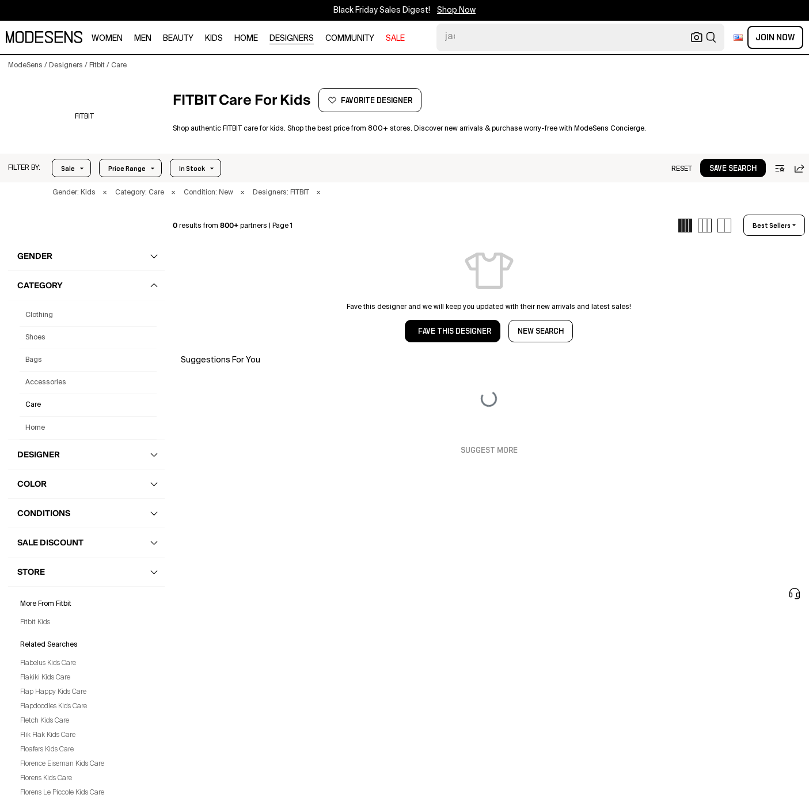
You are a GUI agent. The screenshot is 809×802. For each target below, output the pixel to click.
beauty (178, 39)
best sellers (772, 225)
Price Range (127, 168)
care (33, 405)
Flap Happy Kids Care (53, 692)
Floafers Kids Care (47, 749)
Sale (68, 168)
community (349, 39)
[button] (24, 168)
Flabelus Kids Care (48, 663)
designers (291, 39)
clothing (39, 315)
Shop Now (456, 10)
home (246, 39)
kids (214, 39)
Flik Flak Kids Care (47, 735)
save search (733, 169)
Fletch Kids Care (44, 720)
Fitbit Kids (35, 622)
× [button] (104, 192)
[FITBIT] (84, 117)
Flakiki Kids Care (45, 677)
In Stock (192, 168)
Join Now (775, 37)
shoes (35, 337)
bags (33, 360)
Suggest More (489, 450)
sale (395, 39)
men (142, 39)
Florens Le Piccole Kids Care (62, 792)
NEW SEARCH (541, 331)
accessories (45, 382)
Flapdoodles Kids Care (53, 706)
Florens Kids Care (46, 778)
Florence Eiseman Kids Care (62, 764)
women (107, 39)
